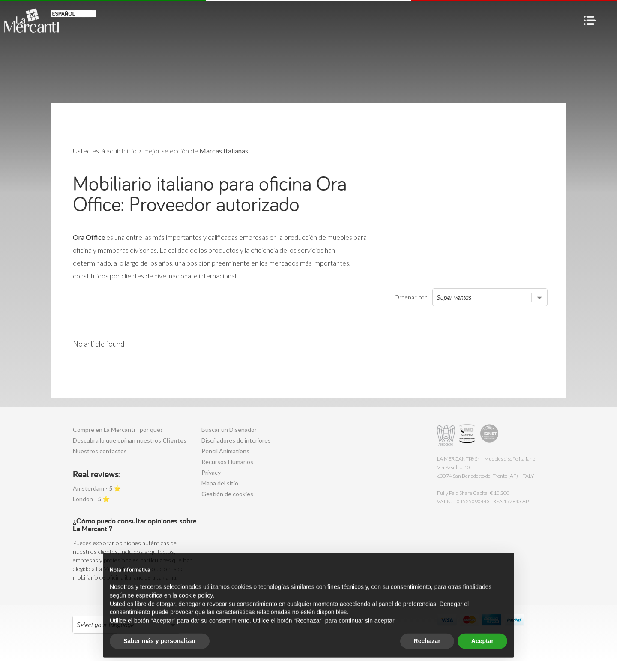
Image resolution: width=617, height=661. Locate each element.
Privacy (211, 472)
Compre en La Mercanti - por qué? (118, 429)
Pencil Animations (225, 451)
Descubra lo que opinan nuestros (129, 440)
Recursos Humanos (227, 461)
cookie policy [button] (196, 612)
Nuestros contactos (100, 451)
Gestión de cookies (227, 493)
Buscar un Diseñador (229, 429)
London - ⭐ (91, 498)
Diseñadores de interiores (236, 440)
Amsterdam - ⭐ (97, 488)
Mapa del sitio (219, 483)
